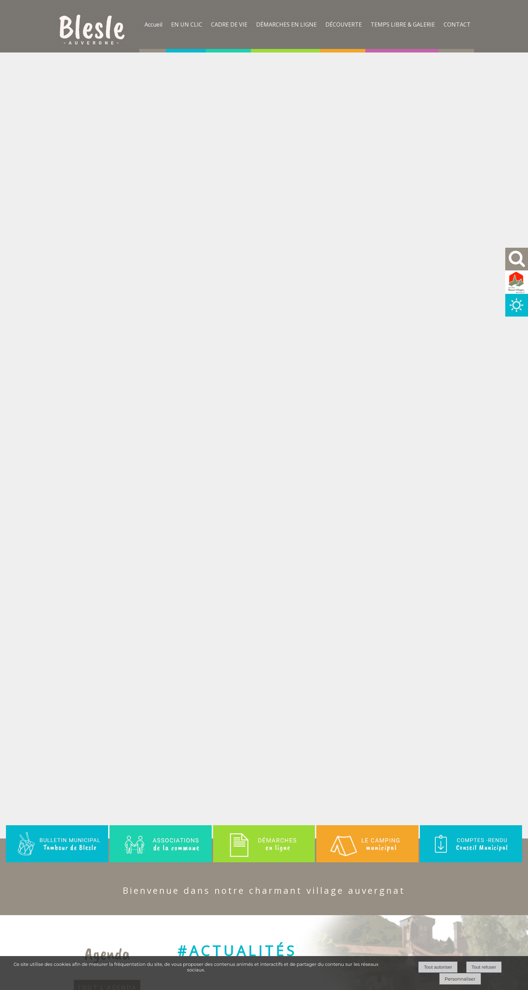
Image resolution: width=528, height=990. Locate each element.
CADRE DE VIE (229, 24)
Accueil (153, 24)
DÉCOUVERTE (343, 24)
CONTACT (457, 24)
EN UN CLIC (186, 24)
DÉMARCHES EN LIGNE (286, 24)
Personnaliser (460, 979)
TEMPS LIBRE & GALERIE (403, 24)
